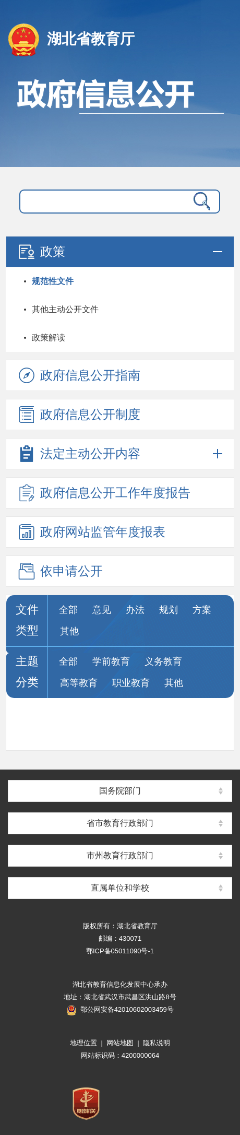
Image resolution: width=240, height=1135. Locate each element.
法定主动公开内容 (78, 453)
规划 (168, 610)
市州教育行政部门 (120, 855)
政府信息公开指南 (78, 375)
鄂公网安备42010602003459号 (120, 1009)
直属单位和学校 (120, 887)
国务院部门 (120, 790)
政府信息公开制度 (78, 414)
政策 (40, 251)
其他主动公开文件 (65, 309)
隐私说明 (156, 1043)
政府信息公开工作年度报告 (103, 492)
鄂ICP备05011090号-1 (120, 951)
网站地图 (120, 1043)
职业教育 (131, 683)
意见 (101, 610)
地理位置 (83, 1043)
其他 (69, 631)
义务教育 (163, 661)
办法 (135, 610)
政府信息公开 (120, 117)
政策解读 (48, 337)
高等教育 (79, 683)
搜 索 (199, 201)
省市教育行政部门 (120, 823)
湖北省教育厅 (91, 39)
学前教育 (111, 661)
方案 (202, 610)
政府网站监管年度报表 (90, 532)
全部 (68, 610)
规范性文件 (53, 281)
